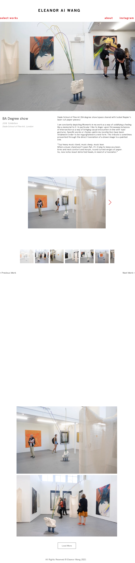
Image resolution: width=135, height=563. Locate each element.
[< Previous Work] (8, 273)
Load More (67, 545)
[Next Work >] (129, 273)
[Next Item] (110, 202)
